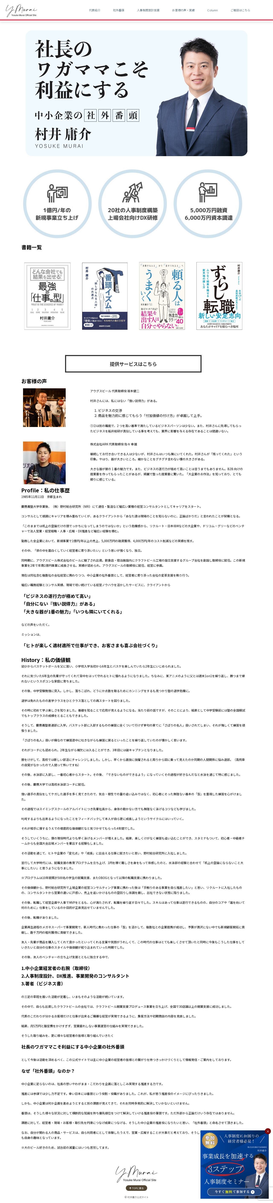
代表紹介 (94, 10)
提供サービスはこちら (133, 363)
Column (212, 10)
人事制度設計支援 (148, 10)
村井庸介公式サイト (138, 1197)
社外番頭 (118, 10)
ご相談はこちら (240, 10)
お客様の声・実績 (183, 10)
